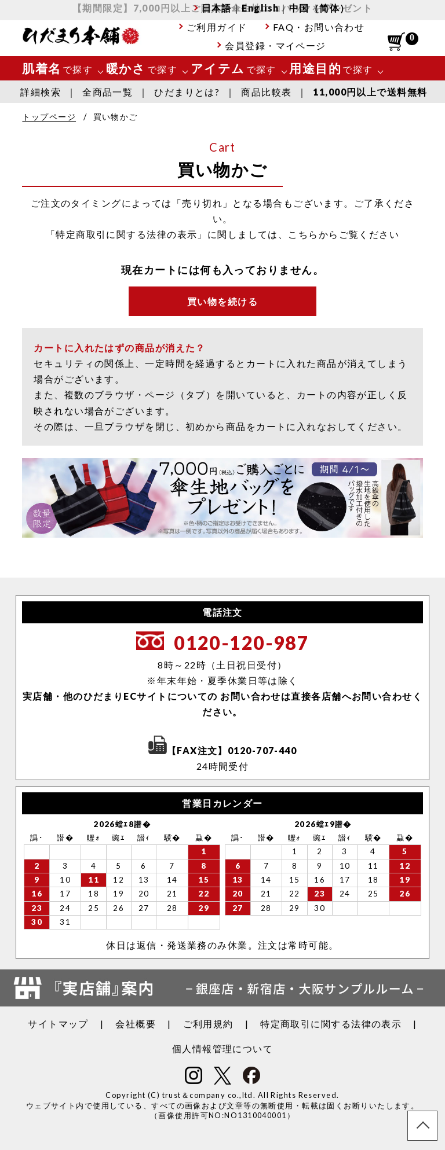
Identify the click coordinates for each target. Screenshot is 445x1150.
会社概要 (135, 1023)
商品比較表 (266, 91)
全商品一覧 (107, 91)
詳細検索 (40, 91)
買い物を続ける (222, 301)
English (260, 7)
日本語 (217, 7)
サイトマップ (58, 1023)
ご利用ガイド (217, 26)
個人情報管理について (222, 1048)
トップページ (49, 117)
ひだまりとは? (187, 91)
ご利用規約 (208, 1023)
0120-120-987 (241, 642)
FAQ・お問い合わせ (318, 26)
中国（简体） (319, 7)
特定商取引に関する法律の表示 (331, 1023)
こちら (303, 234)
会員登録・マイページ (275, 45)
